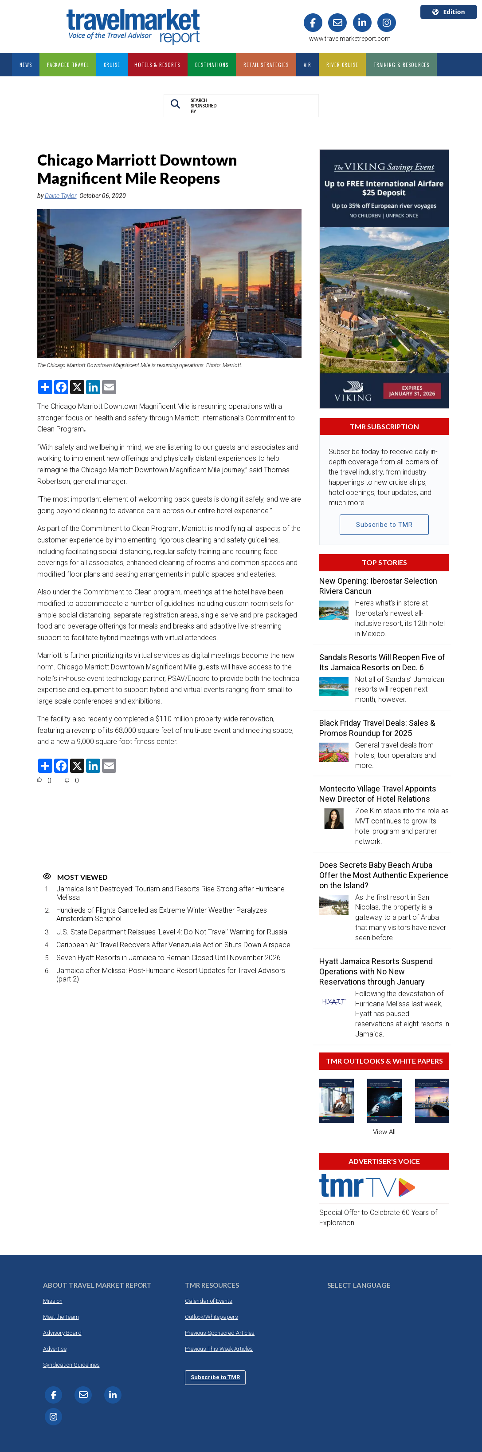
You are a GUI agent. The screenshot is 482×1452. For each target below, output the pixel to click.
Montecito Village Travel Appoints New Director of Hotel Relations (377, 793)
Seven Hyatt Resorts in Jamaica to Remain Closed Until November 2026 (168, 957)
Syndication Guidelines (71, 1364)
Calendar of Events (208, 1301)
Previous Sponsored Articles (220, 1332)
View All (384, 1132)
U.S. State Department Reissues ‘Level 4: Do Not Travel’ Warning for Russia (171, 932)
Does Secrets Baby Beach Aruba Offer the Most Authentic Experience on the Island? (383, 875)
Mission (53, 1301)
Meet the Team (61, 1317)
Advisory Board (62, 1332)
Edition (448, 12)
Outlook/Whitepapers (211, 1317)
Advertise (55, 1348)
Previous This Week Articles (219, 1348)
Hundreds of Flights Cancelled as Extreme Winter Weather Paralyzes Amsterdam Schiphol (161, 914)
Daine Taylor (61, 195)
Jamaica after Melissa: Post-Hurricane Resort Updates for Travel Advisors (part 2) (170, 974)
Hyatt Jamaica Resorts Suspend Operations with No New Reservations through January (376, 971)
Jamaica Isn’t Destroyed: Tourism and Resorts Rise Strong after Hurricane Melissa (170, 893)
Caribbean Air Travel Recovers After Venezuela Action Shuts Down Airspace (173, 945)
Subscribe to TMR (384, 524)
